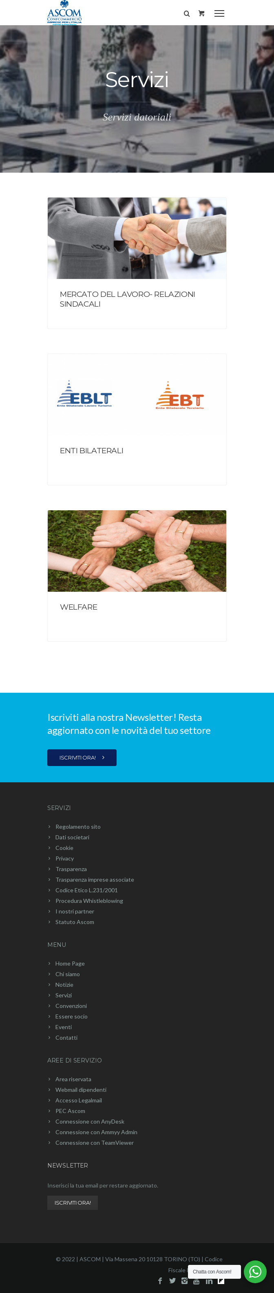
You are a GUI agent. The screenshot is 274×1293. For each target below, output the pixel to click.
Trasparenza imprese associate (94, 879)
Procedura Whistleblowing (89, 900)
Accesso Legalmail (78, 1100)
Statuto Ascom (74, 921)
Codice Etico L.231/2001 (86, 890)
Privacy (64, 858)
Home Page (70, 963)
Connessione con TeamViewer (94, 1142)
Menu (56, 944)
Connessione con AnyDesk (89, 1121)
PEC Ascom (70, 1110)
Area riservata (73, 1079)
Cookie (64, 847)
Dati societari (72, 837)
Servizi (59, 808)
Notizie (64, 984)
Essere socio (71, 1016)
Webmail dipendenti (80, 1089)
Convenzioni (71, 1005)
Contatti (66, 1037)
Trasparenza (71, 868)
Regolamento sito (78, 826)
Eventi (63, 1026)
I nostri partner (74, 911)
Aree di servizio (74, 1060)
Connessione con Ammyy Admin (96, 1131)
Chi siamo (67, 973)
